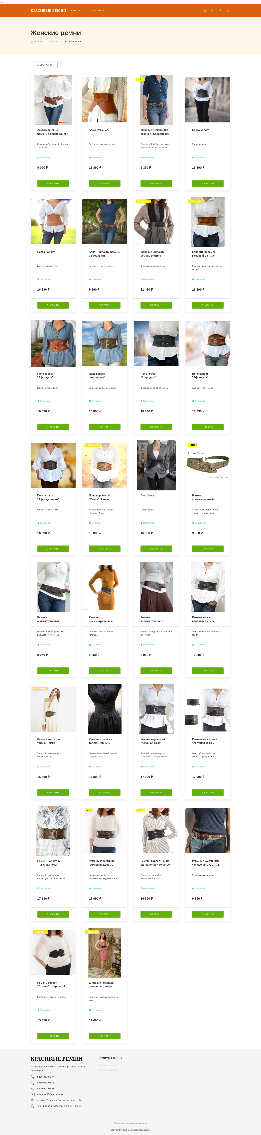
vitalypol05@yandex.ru (50, 1094)
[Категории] (44, 65)
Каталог (78, 10)
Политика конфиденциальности (130, 1123)
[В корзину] (53, 183)
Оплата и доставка (109, 1071)
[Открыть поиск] (204, 10)
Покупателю (99, 10)
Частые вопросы (107, 1066)
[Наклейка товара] (33, 77)
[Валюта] (220, 10)
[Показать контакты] (213, 10)
